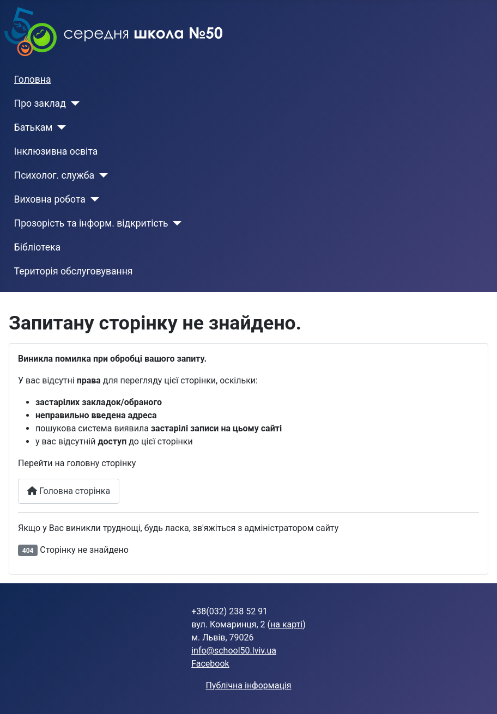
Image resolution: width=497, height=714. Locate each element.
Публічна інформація (248, 685)
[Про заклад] (73, 103)
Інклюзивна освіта (56, 151)
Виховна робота (50, 199)
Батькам (33, 127)
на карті (286, 624)
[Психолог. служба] (101, 175)
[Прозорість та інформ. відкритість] (175, 223)
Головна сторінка (68, 491)
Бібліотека (37, 247)
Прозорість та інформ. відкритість (91, 223)
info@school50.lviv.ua (233, 650)
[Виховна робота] (92, 199)
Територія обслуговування (73, 271)
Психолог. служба (54, 175)
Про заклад (40, 103)
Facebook (210, 663)
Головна (32, 79)
